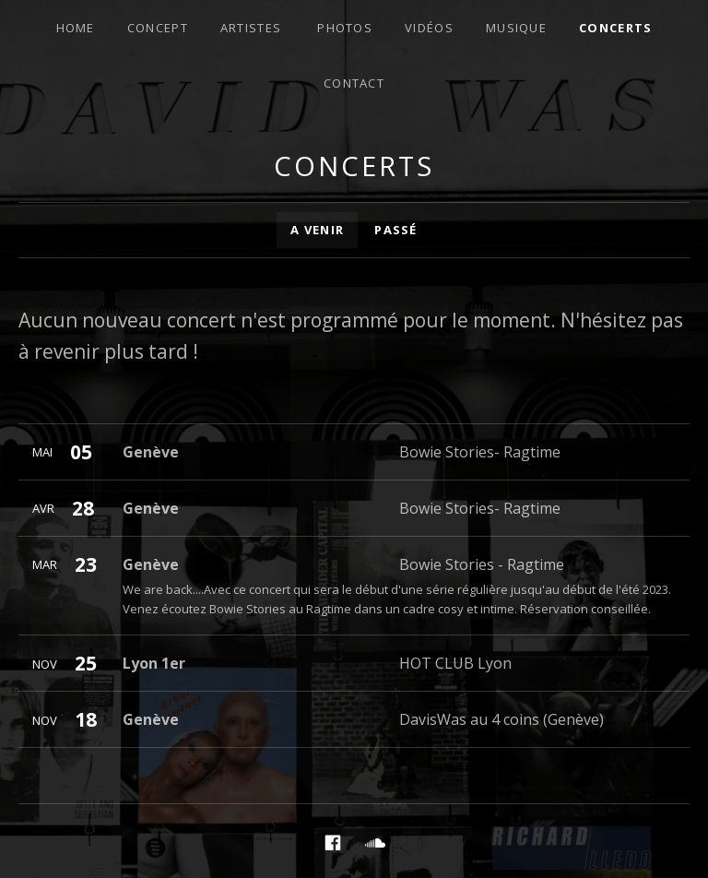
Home (75, 27)
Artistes (250, 27)
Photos (344, 27)
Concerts (615, 27)
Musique (516, 27)
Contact (354, 83)
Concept (157, 27)
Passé (396, 229)
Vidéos (429, 27)
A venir (317, 229)
